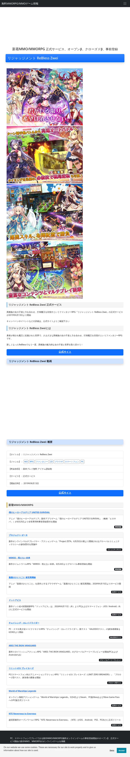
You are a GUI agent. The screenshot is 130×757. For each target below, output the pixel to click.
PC (82, 461)
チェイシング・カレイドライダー (24, 622)
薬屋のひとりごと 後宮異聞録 (22, 577)
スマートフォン (72, 461)
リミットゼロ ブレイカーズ (21, 668)
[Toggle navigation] (124, 3)
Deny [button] (112, 750)
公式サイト (65, 351)
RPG (32, 461)
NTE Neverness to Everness (22, 713)
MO (26, 461)
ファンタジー (42, 461)
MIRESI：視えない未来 (19, 557)
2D (51, 461)
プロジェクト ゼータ (18, 535)
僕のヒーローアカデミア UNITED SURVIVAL (29, 512)
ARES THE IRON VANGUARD (22, 645)
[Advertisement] (65, 26)
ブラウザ (59, 461)
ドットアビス (15, 600)
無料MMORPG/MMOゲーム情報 (20, 3)
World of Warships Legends (22, 691)
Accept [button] (122, 750)
